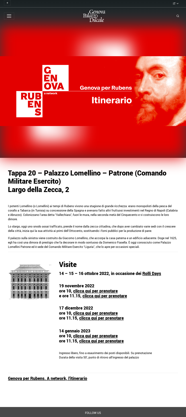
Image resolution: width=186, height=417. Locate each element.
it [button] (174, 4)
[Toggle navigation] (7, 2)
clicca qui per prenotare (95, 291)
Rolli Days (151, 273)
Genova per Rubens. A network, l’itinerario (47, 378)
